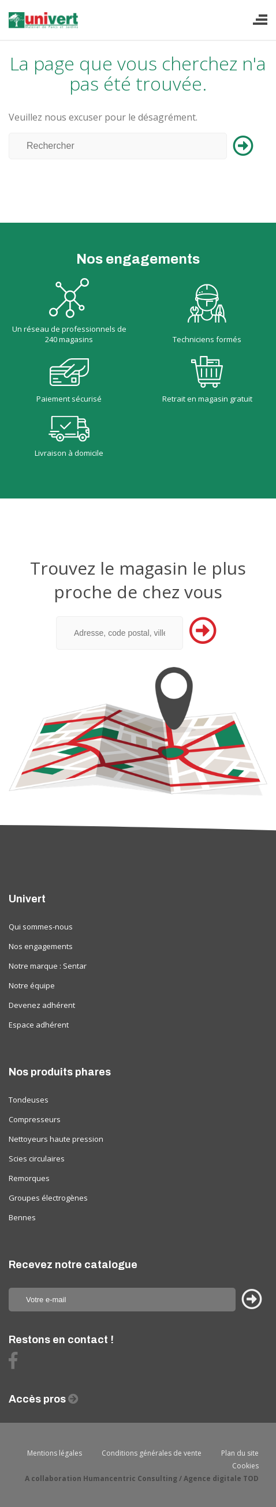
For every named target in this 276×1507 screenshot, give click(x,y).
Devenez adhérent (42, 1005)
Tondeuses (29, 1099)
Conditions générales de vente (152, 1453)
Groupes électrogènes (48, 1198)
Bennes (22, 1217)
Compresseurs (35, 1119)
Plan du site (240, 1453)
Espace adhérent (39, 1024)
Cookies (245, 1466)
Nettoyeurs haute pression (56, 1139)
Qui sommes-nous (41, 926)
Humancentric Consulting (130, 1478)
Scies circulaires (37, 1158)
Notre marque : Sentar (48, 966)
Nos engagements (41, 946)
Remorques (29, 1178)
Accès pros (38, 1399)
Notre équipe (32, 985)
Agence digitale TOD (221, 1478)
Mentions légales (54, 1453)
